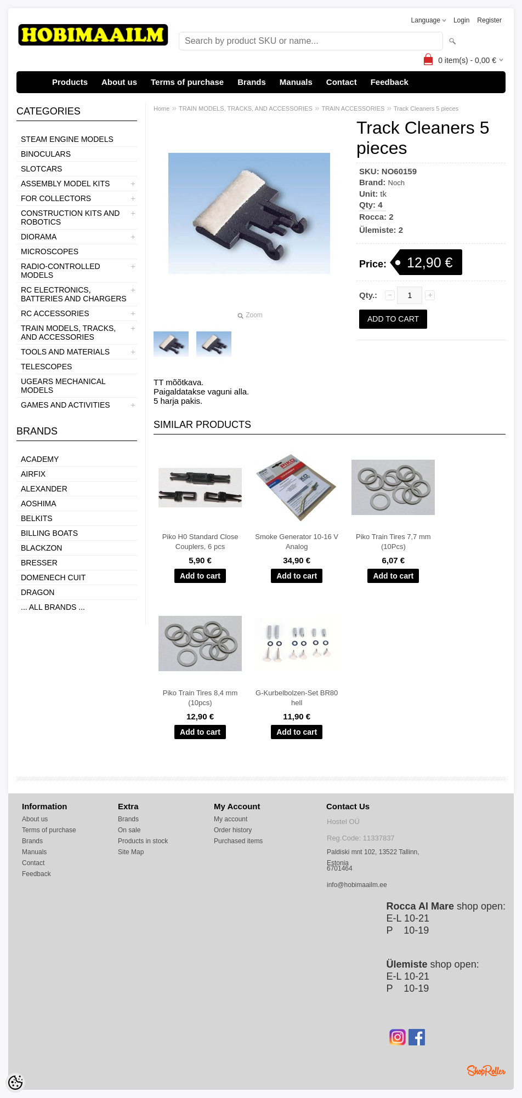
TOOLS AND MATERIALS (65, 351)
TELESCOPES (46, 366)
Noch (396, 183)
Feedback (389, 82)
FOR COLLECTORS (56, 198)
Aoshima (38, 503)
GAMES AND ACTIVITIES (65, 405)
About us (119, 82)
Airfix (33, 474)
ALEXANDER (44, 488)
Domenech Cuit (53, 577)
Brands (251, 82)
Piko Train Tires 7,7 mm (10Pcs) (393, 542)
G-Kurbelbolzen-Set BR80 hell (297, 698)
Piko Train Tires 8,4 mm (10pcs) (200, 698)
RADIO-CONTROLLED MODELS (60, 270)
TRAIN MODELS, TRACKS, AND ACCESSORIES (68, 332)
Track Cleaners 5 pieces (426, 108)
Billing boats (49, 533)
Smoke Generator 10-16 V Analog (296, 542)
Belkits (37, 518)
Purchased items (238, 841)
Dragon (37, 592)
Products (70, 82)
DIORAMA (38, 236)
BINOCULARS (46, 154)
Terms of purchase (187, 82)
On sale (129, 830)
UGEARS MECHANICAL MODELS (63, 385)
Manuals (296, 82)
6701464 (340, 868)
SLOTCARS (41, 168)
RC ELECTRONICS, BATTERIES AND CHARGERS (74, 294)
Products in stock (143, 841)
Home (161, 108)
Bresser (39, 562)
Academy (40, 459)
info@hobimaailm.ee (357, 885)
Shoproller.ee (486, 1070)
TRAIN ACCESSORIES (352, 108)
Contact (341, 82)
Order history (233, 830)
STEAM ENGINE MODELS (67, 139)
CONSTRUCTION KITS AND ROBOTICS (70, 217)
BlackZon (41, 548)
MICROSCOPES (49, 251)
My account (230, 819)
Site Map (131, 852)
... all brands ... (53, 607)
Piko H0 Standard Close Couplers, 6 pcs (200, 542)
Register (489, 20)
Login (461, 20)
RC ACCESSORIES (55, 313)
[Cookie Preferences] (15, 1083)
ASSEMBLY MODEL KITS (65, 183)
